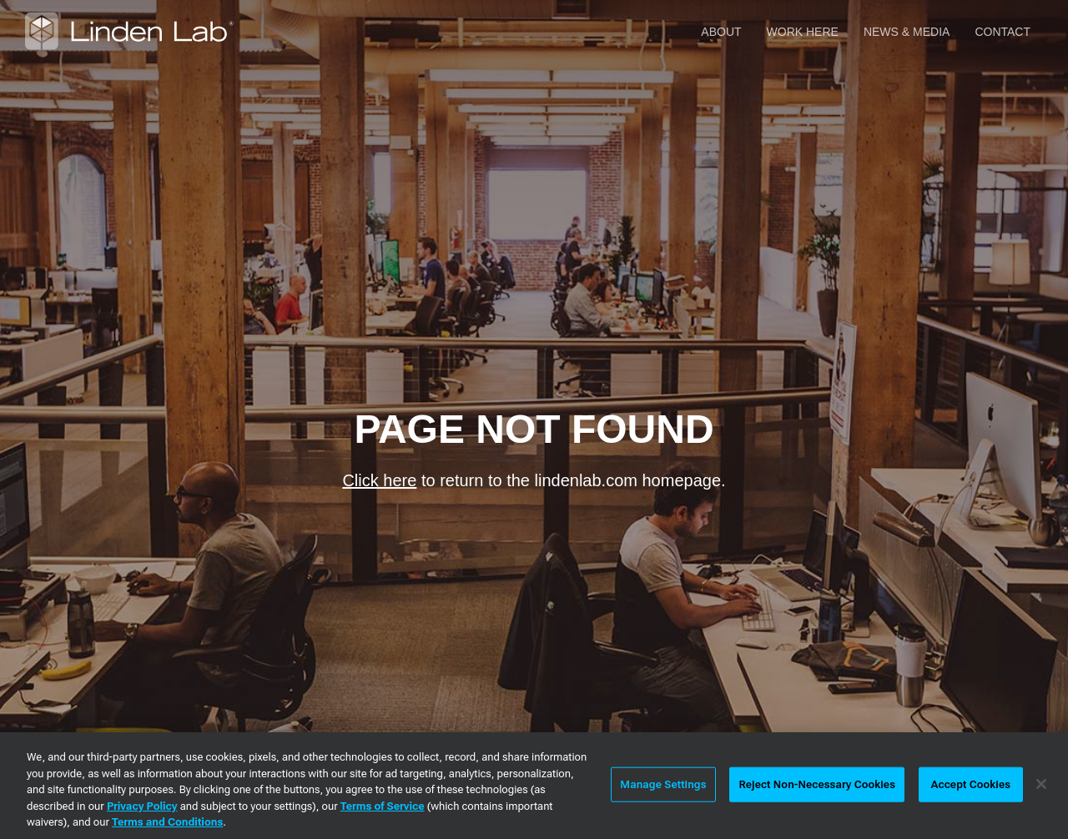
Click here (379, 480)
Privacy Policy (142, 806)
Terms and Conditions (167, 822)
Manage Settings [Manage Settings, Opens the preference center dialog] (663, 784)
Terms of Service (382, 806)
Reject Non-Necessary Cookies (816, 784)
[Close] (1041, 784)
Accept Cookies (970, 784)
